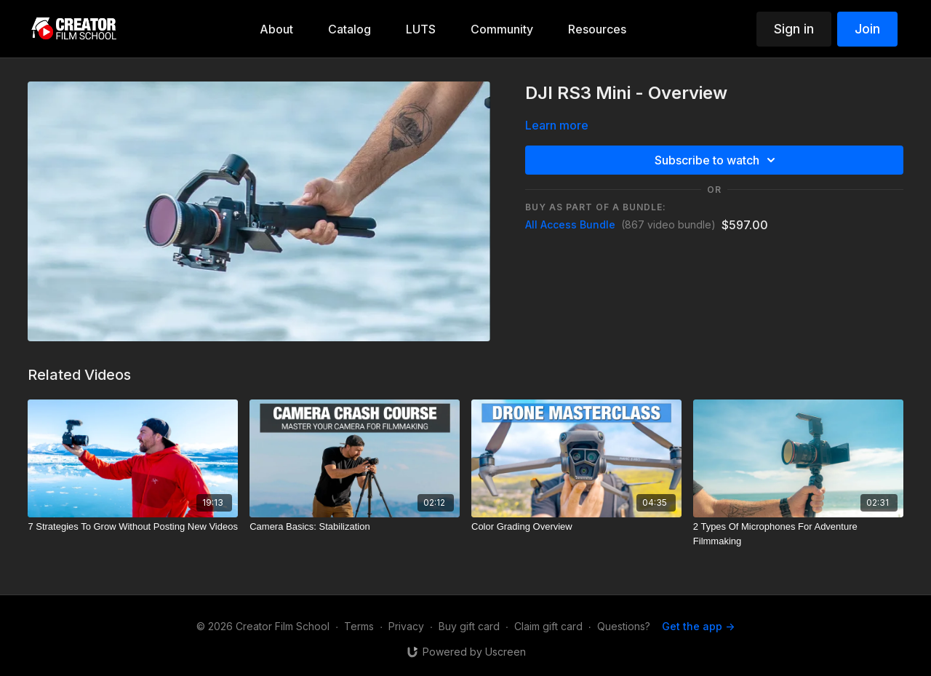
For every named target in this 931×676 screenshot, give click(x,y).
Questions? (623, 626)
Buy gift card (469, 626)
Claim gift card (548, 626)
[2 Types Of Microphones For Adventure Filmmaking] (798, 534)
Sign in (794, 28)
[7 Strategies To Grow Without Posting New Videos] (133, 527)
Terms (359, 626)
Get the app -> (698, 626)
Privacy (406, 626)
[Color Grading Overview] (576, 527)
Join (867, 28)
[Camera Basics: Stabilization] (354, 527)
